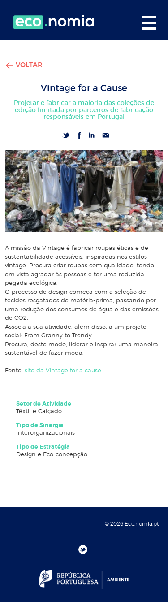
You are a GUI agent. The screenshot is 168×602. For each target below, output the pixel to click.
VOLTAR (24, 65)
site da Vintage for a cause (63, 370)
